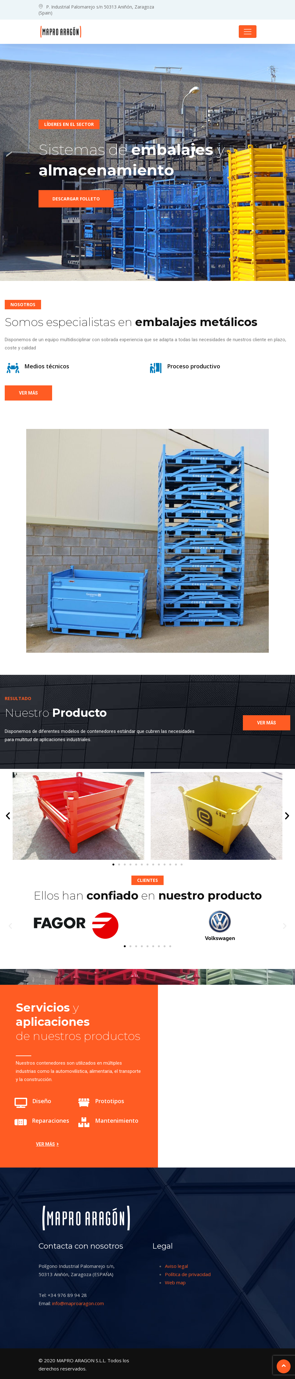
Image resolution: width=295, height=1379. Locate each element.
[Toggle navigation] (247, 31)
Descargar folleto (76, 201)
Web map (175, 1282)
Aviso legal (176, 1266)
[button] (8, 816)
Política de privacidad (188, 1274)
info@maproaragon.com (78, 1303)
